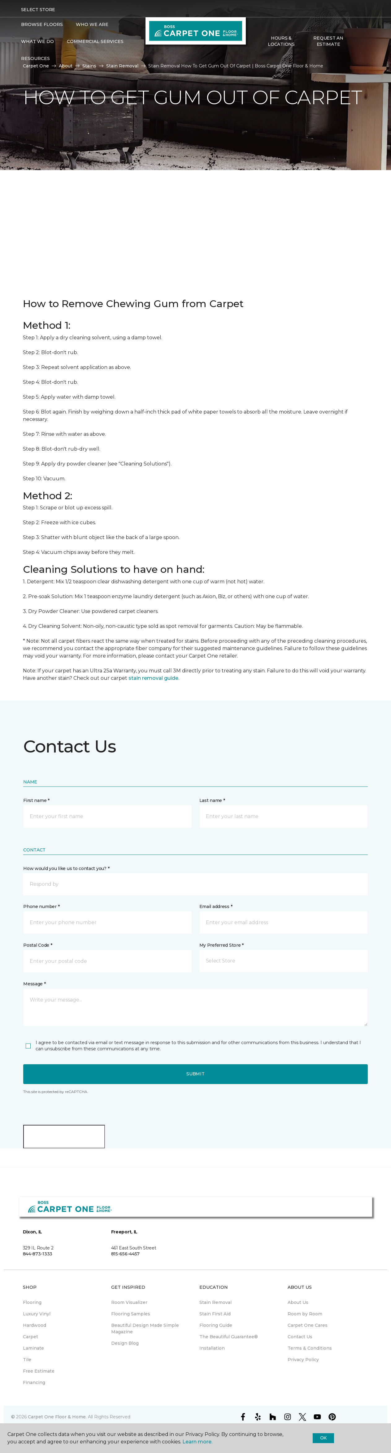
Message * (34, 984)
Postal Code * (37, 945)
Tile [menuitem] (27, 1359)
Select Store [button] (38, 9)
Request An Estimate (328, 41)
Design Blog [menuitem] (125, 1343)
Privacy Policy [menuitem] (303, 1359)
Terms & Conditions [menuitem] (310, 1348)
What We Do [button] (37, 41)
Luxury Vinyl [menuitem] (36, 1314)
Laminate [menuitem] (33, 1348)
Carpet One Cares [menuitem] (308, 1325)
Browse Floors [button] (42, 24)
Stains (89, 66)
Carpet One (36, 66)
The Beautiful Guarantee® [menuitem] (228, 1336)
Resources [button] (35, 58)
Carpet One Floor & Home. (57, 1417)
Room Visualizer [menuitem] (129, 1302)
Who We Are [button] (92, 24)
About (65, 66)
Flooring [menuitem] (32, 1302)
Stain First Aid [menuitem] (215, 1314)
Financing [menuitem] (34, 1382)
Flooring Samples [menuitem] (130, 1314)
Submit (195, 1074)
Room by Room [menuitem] (305, 1314)
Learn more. (197, 1442)
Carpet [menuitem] (30, 1336)
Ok (323, 1438)
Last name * (212, 800)
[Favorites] (364, 41)
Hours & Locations (281, 41)
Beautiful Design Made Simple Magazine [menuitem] (145, 1328)
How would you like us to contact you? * (66, 868)
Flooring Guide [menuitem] (215, 1325)
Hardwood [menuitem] (34, 1325)
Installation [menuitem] (212, 1348)
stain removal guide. (153, 678)
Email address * (215, 906)
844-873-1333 (38, 1254)
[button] (356, 41)
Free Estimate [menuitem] (38, 1371)
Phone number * (41, 906)
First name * (36, 800)
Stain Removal (122, 66)
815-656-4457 (125, 1254)
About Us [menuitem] (298, 1302)
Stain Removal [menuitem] (215, 1302)
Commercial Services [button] (95, 41)
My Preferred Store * (221, 945)
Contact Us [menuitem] (300, 1336)
